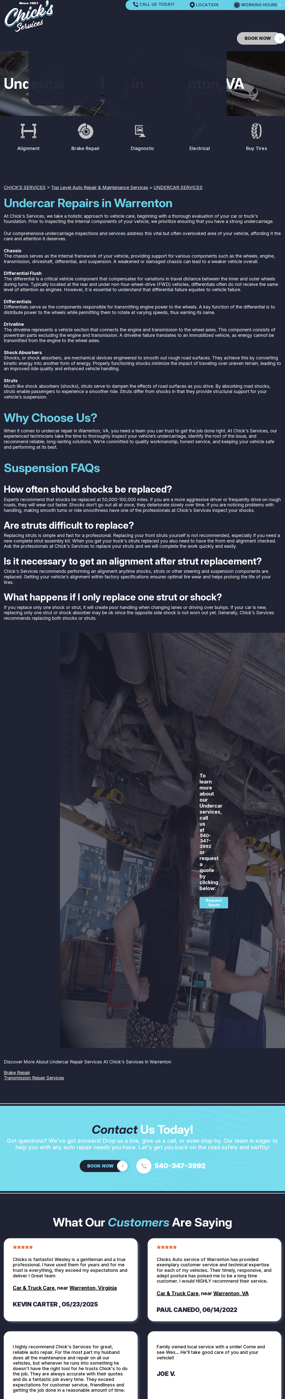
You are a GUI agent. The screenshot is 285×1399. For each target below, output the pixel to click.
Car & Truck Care (34, 1288)
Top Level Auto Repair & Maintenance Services (99, 187)
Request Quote (214, 902)
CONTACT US (158, 38)
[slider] (23, 1247)
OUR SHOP (40, 38)
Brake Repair (17, 1072)
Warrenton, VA (231, 1293)
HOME (10, 38)
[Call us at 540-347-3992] (171, 1166)
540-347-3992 (205, 841)
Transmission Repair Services (34, 1077)
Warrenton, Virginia (93, 1288)
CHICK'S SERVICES (25, 187)
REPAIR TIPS (118, 38)
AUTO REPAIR (78, 38)
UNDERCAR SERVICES (178, 187)
